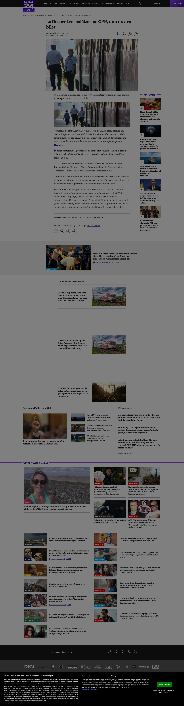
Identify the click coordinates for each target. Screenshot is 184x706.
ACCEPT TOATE (164, 684)
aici (43, 694)
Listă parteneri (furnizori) (89, 689)
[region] (92, 689)
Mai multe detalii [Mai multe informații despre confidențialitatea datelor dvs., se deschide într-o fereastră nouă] (71, 683)
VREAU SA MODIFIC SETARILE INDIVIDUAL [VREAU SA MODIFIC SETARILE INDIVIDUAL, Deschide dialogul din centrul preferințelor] (163, 691)
